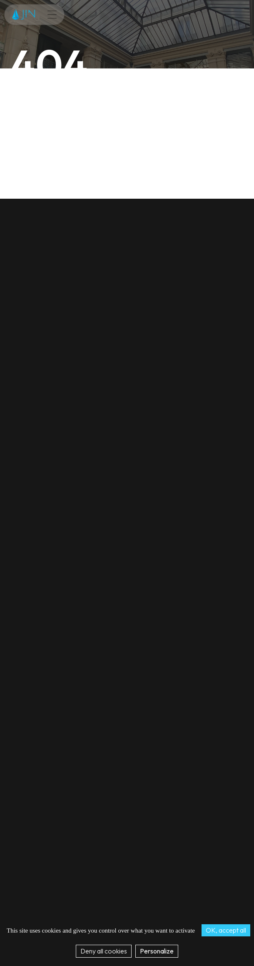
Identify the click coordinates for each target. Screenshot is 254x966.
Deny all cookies (103, 951)
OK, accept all (226, 930)
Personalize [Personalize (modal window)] (157, 951)
